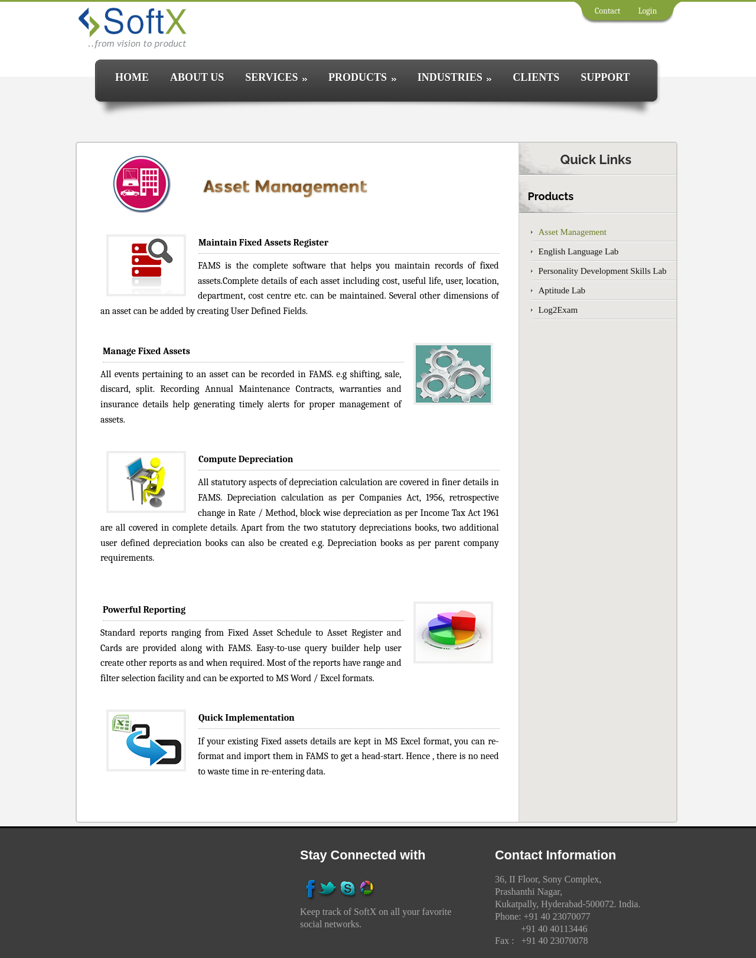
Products (551, 196)
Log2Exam (558, 310)
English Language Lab (579, 251)
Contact (607, 11)
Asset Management (573, 232)
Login (647, 11)
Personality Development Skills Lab (603, 271)
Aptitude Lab (562, 290)
